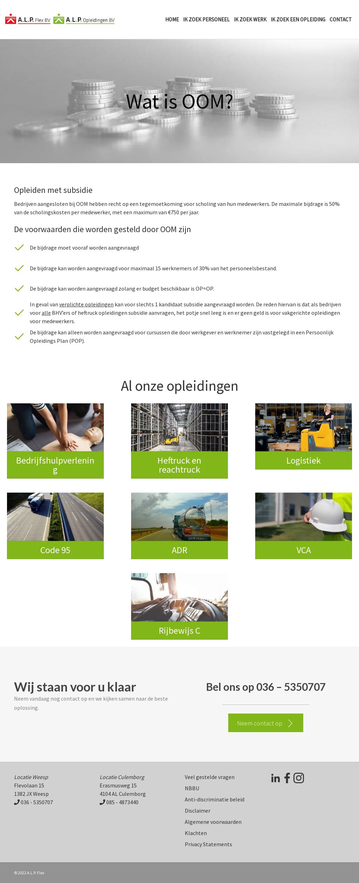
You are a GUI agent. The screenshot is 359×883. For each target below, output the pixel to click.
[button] (265, 723)
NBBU (192, 788)
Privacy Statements (208, 844)
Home (172, 19)
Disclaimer (197, 810)
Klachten (196, 832)
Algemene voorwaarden (213, 821)
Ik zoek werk (250, 19)
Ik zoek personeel (206, 19)
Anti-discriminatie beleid (214, 799)
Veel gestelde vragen (210, 776)
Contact (341, 19)
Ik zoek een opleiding (298, 19)
